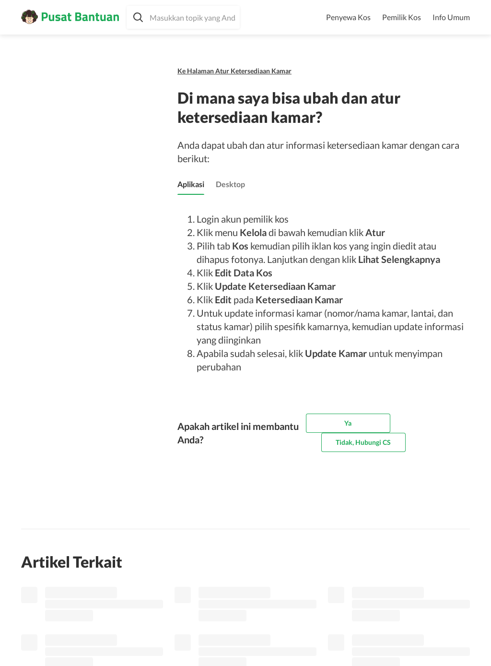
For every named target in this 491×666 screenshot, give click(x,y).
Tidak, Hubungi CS (363, 442)
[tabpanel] (320, 292)
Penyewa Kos (348, 17)
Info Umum (451, 17)
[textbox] (183, 17)
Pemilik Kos (401, 17)
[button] (183, 17)
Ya (347, 423)
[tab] (190, 184)
